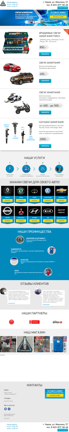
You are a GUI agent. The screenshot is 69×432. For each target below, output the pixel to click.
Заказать (45, 54)
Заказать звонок (62, 7)
